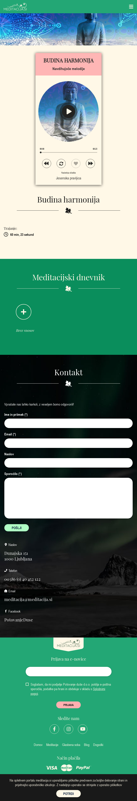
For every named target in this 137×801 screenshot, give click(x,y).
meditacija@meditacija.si (28, 599)
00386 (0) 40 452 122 (22, 579)
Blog (86, 744)
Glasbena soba (71, 744)
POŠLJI (17, 527)
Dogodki (98, 744)
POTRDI (68, 793)
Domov (38, 744)
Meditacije (52, 744)
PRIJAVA (68, 705)
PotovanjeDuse (18, 619)
